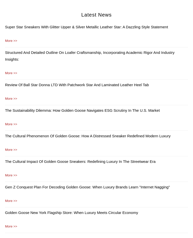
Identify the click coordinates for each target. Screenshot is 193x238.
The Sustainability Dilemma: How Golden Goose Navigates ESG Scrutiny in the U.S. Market (82, 110)
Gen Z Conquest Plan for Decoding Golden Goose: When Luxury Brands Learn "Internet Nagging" (87, 187)
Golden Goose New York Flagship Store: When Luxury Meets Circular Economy (71, 212)
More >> (11, 41)
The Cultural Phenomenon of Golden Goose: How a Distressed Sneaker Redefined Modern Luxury (88, 136)
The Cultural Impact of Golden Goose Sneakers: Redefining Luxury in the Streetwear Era (80, 161)
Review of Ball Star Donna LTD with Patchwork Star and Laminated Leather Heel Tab (77, 85)
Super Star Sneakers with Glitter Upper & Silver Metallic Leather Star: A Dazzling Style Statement (86, 27)
